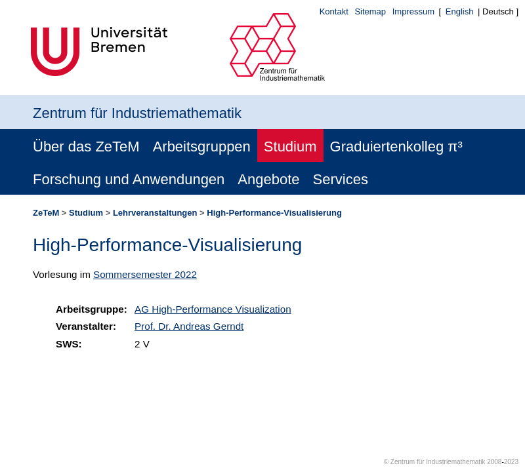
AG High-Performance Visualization (213, 309)
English (460, 11)
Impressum (413, 11)
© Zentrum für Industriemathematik (435, 461)
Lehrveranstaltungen (155, 213)
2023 (511, 461)
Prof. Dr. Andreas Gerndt (189, 326)
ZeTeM (46, 213)
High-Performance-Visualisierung (274, 213)
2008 (494, 461)
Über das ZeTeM (86, 146)
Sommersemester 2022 (145, 274)
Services (340, 179)
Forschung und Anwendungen (128, 179)
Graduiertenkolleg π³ (396, 146)
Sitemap (370, 11)
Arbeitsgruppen (202, 146)
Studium (290, 146)
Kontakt (334, 11)
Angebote (268, 179)
